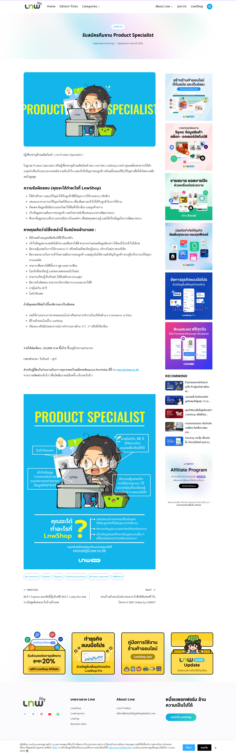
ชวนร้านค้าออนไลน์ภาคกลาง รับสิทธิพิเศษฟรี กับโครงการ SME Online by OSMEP (123, 595)
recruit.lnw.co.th (128, 369)
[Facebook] (25, 714)
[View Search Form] (209, 6)
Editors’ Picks (68, 6)
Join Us (182, 6)
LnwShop (197, 6)
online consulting (76, 576)
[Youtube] (50, 714)
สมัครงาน (118, 576)
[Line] (58, 714)
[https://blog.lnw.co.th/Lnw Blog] (33, 6)
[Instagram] (41, 714)
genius (58, 576)
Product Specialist (99, 576)
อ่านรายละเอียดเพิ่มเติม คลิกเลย (189, 505)
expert (46, 576)
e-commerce (32, 576)
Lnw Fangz (109, 43)
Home (51, 6)
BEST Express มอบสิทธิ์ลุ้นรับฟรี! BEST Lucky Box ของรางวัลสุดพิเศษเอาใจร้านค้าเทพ (55, 595)
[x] (33, 714)
